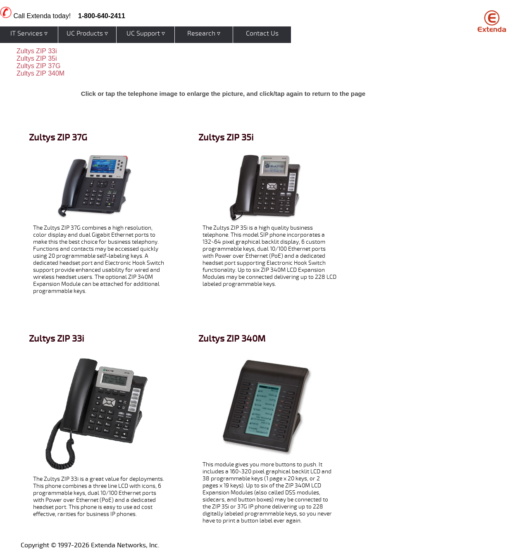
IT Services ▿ (29, 33)
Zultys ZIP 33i (37, 51)
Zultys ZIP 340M (40, 73)
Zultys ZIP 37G (38, 65)
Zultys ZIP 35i (37, 58)
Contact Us (262, 33)
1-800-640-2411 (101, 15)
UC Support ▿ (145, 33)
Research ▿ (203, 33)
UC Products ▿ (87, 33)
